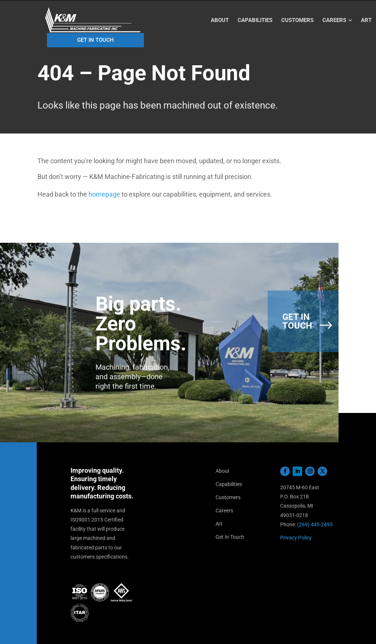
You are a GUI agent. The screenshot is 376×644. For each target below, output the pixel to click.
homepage (104, 194)
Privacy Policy (296, 538)
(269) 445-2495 (315, 524)
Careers (224, 510)
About (222, 471)
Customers (228, 497)
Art (219, 524)
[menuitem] (219, 20)
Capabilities (229, 484)
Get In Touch (230, 537)
